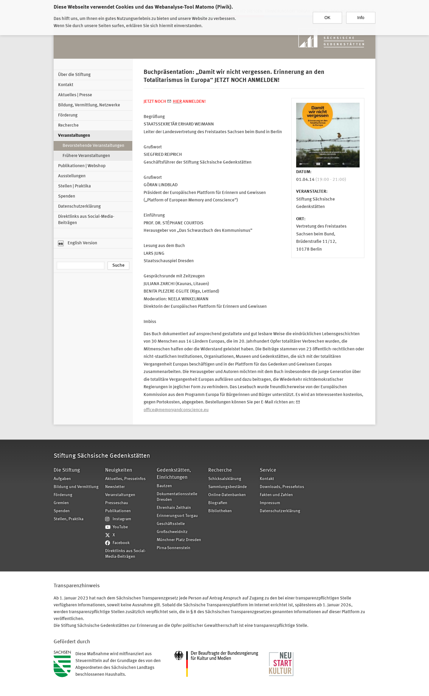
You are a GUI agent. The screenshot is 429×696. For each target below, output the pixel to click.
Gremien (61, 503)
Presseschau (116, 503)
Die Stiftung (67, 470)
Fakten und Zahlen (276, 495)
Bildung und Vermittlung (76, 487)
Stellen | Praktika (74, 186)
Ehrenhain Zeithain (174, 508)
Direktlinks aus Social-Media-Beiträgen (86, 220)
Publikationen (118, 511)
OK (327, 14)
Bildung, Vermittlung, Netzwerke (89, 105)
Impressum (270, 503)
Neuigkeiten (118, 470)
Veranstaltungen (74, 135)
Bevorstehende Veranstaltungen (93, 146)
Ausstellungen (72, 176)
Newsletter (115, 487)
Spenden (66, 196)
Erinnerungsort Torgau (177, 516)
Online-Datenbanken (227, 495)
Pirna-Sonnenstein (173, 548)
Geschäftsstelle (171, 524)
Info (360, 14)
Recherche (68, 125)
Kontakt (65, 85)
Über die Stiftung (74, 75)
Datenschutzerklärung (79, 206)
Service (268, 470)
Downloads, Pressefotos (282, 487)
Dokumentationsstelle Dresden (177, 497)
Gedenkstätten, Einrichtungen (174, 474)
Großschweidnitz (172, 532)
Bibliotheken (220, 511)
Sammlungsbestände (227, 487)
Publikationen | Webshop (81, 166)
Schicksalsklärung (224, 479)
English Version (77, 243)
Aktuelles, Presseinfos (125, 479)
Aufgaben (62, 479)
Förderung (67, 115)
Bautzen (164, 486)
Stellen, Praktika (68, 519)
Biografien (217, 503)
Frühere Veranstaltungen (86, 156)
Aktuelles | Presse (75, 95)
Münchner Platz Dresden (179, 540)
